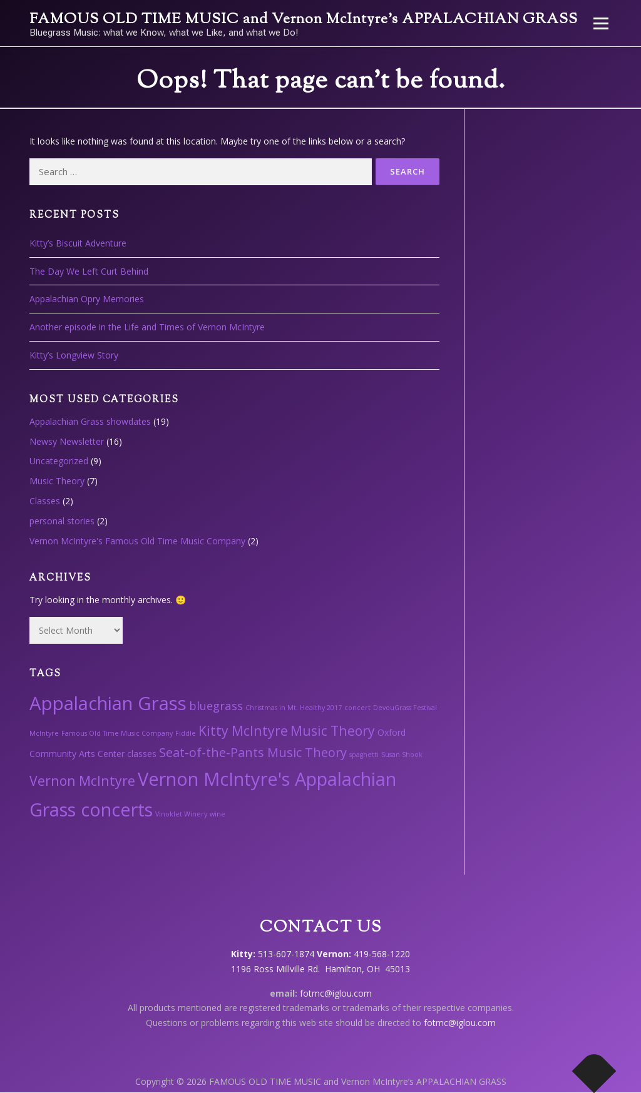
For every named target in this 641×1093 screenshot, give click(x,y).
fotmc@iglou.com (336, 993)
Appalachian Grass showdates (90, 421)
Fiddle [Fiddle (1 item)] (185, 733)
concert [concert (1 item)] (357, 707)
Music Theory (57, 481)
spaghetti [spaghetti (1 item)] (364, 754)
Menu (601, 23)
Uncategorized (58, 461)
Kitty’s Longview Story (73, 355)
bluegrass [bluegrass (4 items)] (216, 705)
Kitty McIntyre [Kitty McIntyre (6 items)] (243, 730)
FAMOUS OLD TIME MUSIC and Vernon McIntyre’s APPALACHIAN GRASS (303, 19)
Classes (44, 501)
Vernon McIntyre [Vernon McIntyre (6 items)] (82, 780)
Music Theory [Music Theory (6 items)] (332, 730)
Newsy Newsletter (66, 441)
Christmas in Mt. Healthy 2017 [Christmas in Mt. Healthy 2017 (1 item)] (293, 707)
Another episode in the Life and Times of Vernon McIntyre (147, 327)
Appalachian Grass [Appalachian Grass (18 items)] (108, 703)
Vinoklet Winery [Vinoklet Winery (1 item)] (181, 814)
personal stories (62, 521)
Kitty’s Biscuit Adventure (77, 243)
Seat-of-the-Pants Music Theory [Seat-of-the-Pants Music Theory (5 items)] (253, 752)
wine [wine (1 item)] (217, 814)
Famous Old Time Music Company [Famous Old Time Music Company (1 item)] (117, 733)
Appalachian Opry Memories (86, 299)
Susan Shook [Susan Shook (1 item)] (402, 754)
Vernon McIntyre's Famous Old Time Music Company (137, 541)
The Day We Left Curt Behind (88, 271)
